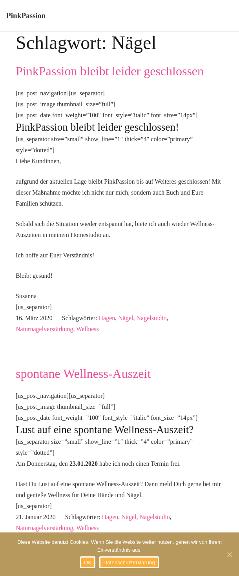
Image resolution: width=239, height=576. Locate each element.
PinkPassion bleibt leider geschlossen (110, 71)
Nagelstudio (151, 318)
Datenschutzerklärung (129, 562)
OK (87, 562)
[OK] (229, 554)
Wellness (87, 329)
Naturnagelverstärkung (44, 329)
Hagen (107, 318)
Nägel (125, 318)
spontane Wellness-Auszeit (83, 373)
